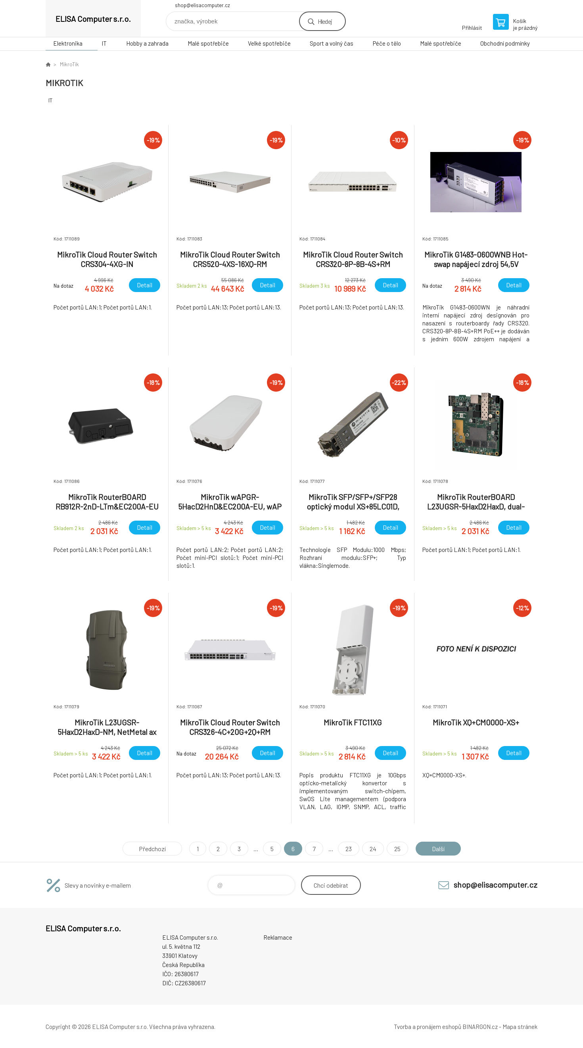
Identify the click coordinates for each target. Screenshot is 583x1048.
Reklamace (277, 937)
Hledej (325, 21)
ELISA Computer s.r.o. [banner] (93, 18)
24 (373, 848)
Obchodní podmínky (505, 43)
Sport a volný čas (331, 43)
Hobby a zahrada (147, 43)
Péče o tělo (387, 43)
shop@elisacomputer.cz (202, 5)
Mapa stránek (519, 1026)
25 (397, 848)
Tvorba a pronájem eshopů (427, 1026)
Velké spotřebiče (269, 43)
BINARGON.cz (480, 1026)
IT (104, 43)
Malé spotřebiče (208, 43)
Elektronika (67, 43)
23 (348, 848)
